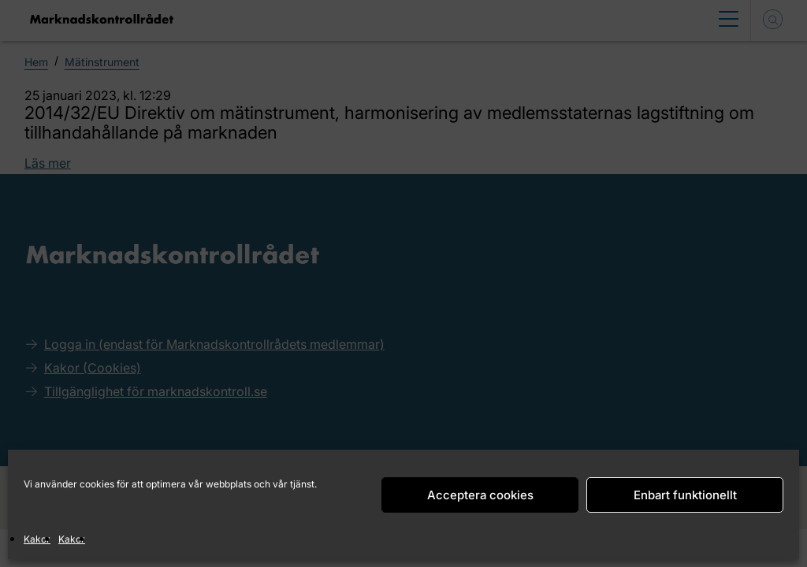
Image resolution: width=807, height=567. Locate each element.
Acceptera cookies (480, 494)
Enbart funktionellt (685, 494)
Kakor (37, 539)
